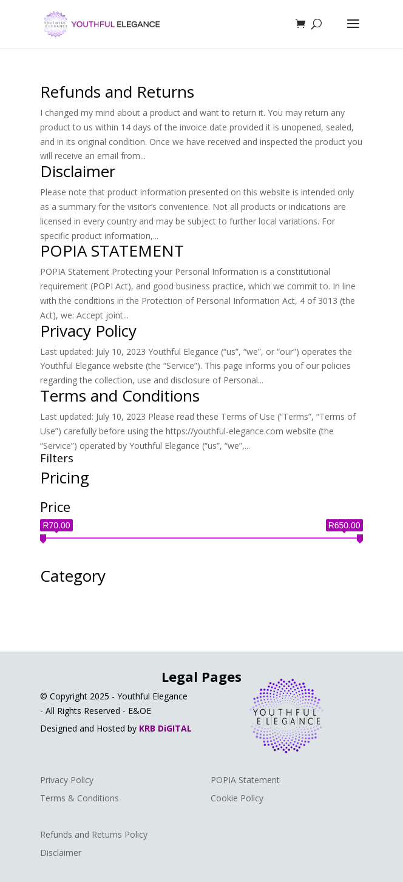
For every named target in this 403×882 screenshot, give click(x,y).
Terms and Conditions (120, 395)
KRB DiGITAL (165, 728)
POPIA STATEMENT (112, 250)
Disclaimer (77, 171)
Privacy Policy (88, 331)
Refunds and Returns (117, 92)
